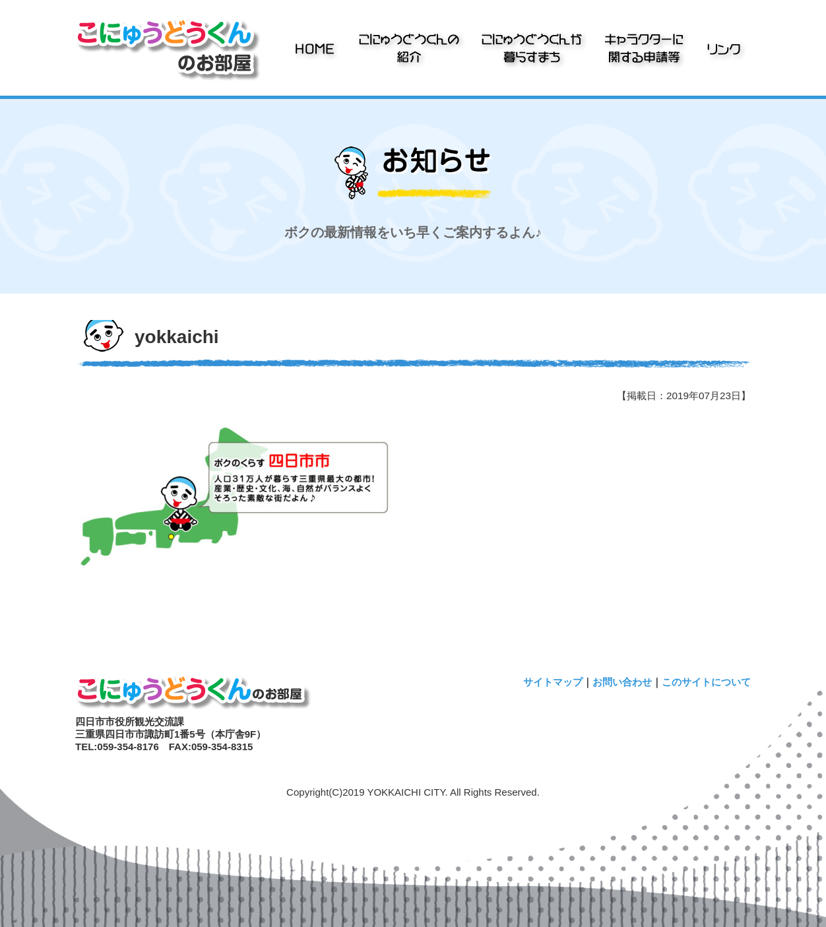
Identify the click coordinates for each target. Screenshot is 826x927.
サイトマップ (553, 681)
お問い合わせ (622, 681)
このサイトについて (706, 681)
